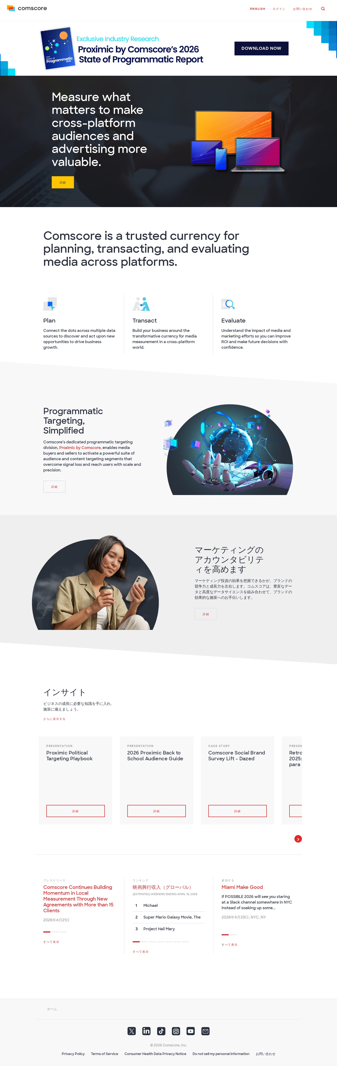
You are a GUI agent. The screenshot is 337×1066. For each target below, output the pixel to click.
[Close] (328, 27)
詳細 (63, 181)
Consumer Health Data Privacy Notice (155, 1052)
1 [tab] (46, 931)
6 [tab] (177, 941)
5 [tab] (168, 941)
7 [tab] (185, 941)
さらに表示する (54, 717)
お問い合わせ (265, 1052)
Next (298, 837)
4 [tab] (160, 941)
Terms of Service (104, 1052)
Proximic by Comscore (80, 446)
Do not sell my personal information (221, 1052)
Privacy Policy (73, 1052)
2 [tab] (55, 931)
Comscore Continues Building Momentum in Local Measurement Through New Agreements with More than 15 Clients (78, 897)
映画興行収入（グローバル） (163, 886)
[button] (257, 11)
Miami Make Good (242, 886)
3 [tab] (63, 931)
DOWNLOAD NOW (262, 47)
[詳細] (54, 485)
